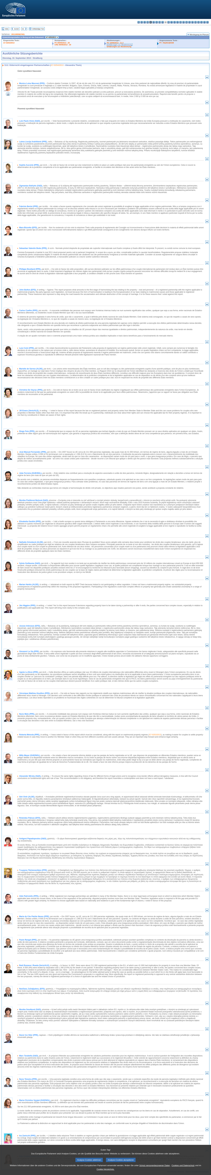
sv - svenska (207, 22)
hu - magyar (180, 22)
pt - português (192, 22)
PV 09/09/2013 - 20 (62, 43)
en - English (159, 22)
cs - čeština (144, 22)
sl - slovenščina (201, 22)
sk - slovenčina (198, 22)
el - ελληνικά (156, 22)
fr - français (162, 22)
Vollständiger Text (38, 29)
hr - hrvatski (168, 22)
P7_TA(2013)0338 (167, 43)
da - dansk (147, 22)
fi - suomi (204, 22)
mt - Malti (183, 22)
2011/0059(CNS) (18, 34)
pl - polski (189, 22)
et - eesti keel (153, 22)
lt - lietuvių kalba (177, 22)
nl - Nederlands (186, 22)
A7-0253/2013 (8, 43)
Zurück (16, 29)
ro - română (195, 22)
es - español (141, 22)
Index (7, 29)
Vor (23, 29)
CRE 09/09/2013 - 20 (62, 45)
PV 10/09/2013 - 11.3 (115, 43)
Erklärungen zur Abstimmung (119, 45)
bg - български (138, 22)
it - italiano (171, 22)
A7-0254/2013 (57, 65)
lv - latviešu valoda (174, 22)
